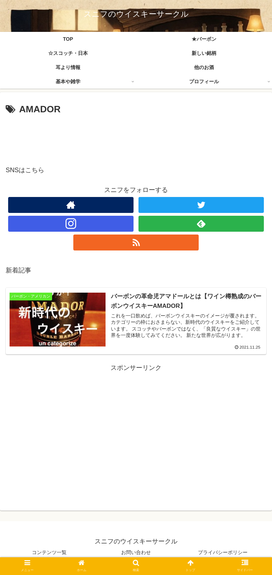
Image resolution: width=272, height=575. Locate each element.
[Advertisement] (136, 137)
